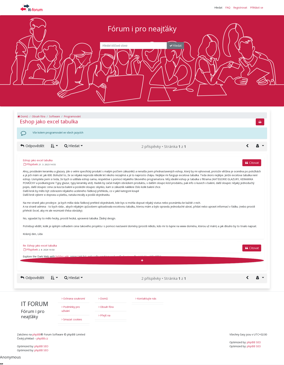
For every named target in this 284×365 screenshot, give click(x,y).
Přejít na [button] (104, 315)
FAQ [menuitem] (227, 7)
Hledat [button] (218, 7)
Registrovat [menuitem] (240, 7)
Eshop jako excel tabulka (49, 121)
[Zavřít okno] (1, 363)
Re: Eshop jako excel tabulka (40, 245)
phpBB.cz (42, 338)
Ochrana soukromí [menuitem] (73, 298)
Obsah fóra (106, 307)
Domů (103, 298)
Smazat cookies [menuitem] (72, 319)
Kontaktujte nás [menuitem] (145, 298)
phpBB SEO (41, 346)
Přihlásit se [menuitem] (256, 7)
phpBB (36, 334)
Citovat (252, 163)
